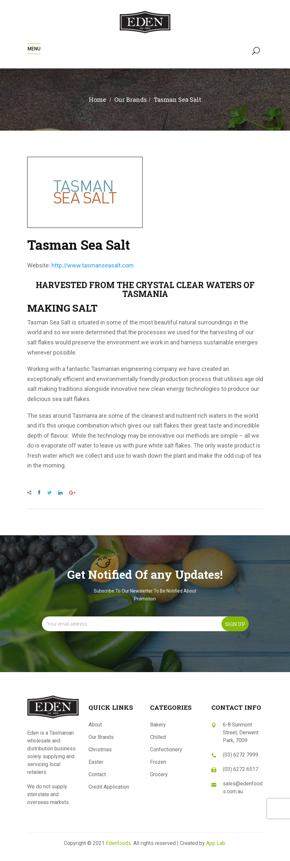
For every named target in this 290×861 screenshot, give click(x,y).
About (95, 725)
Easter (95, 762)
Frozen (158, 762)
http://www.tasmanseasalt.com (92, 265)
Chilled (158, 737)
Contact (97, 774)
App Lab (215, 843)
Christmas (100, 749)
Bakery (158, 725)
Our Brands (101, 737)
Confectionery (166, 749)
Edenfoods (118, 843)
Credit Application (108, 787)
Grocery (159, 774)
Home (97, 99)
